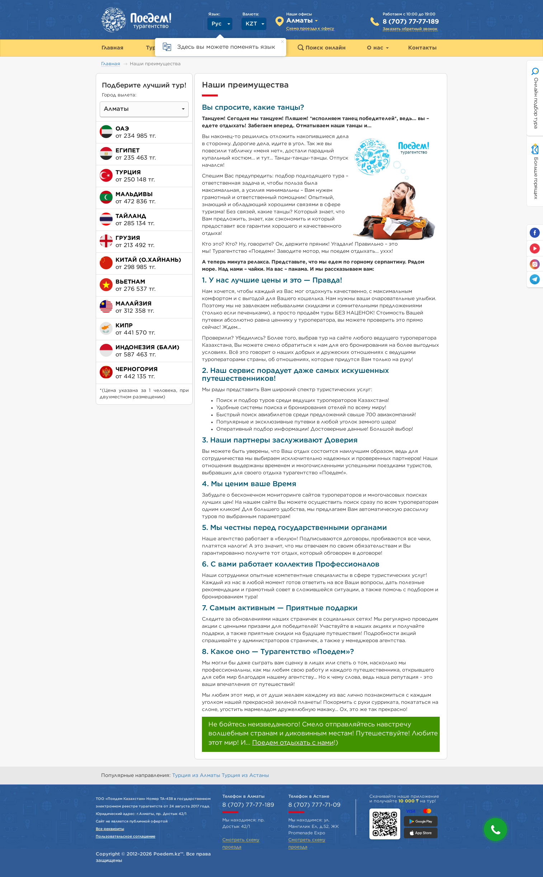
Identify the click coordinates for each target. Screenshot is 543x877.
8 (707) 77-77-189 (411, 22)
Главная (110, 64)
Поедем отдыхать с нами (293, 743)
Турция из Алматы (197, 775)
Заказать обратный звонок (410, 29)
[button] (495, 829)
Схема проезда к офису (310, 28)
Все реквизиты (110, 829)
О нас (378, 48)
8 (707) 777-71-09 (314, 805)
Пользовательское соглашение (125, 836)
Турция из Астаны (245, 775)
